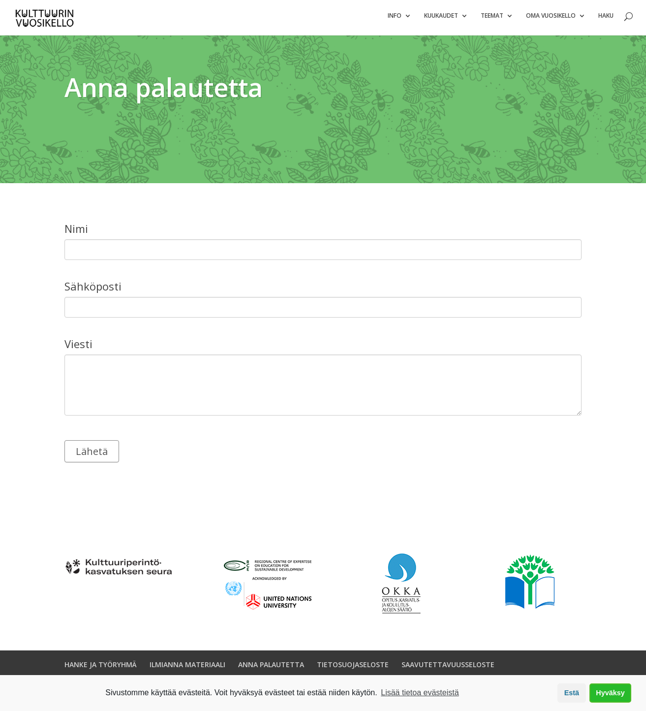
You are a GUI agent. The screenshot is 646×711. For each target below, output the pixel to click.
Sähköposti (93, 290)
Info (394, 20)
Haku (606, 20)
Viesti (78, 348)
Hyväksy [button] (610, 693)
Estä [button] (571, 693)
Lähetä (92, 455)
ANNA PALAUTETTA (271, 668)
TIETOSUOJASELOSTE (353, 668)
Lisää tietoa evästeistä (420, 692)
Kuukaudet (441, 20)
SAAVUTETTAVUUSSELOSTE (447, 668)
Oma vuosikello (551, 20)
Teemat (492, 20)
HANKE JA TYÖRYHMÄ (100, 668)
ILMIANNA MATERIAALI (187, 668)
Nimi (76, 233)
